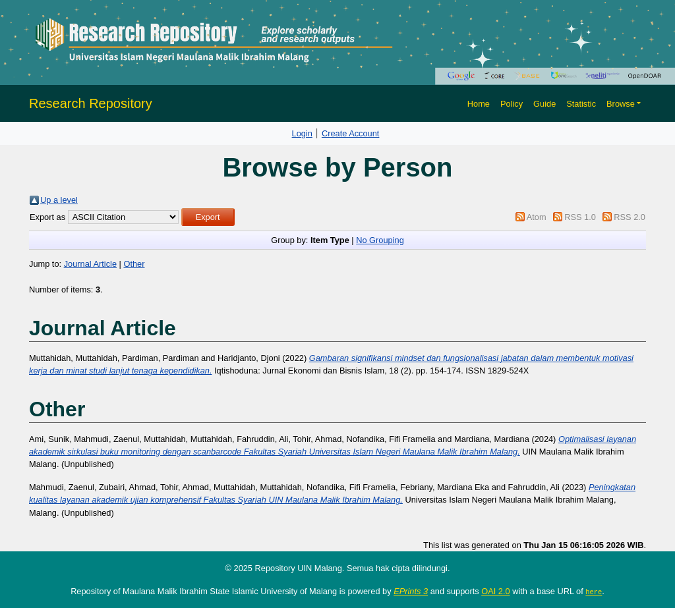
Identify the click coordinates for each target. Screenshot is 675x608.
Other (133, 264)
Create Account (351, 133)
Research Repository (90, 103)
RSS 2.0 (629, 217)
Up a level (59, 200)
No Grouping (380, 240)
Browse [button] (620, 104)
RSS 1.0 (580, 217)
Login (302, 133)
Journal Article (90, 264)
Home (478, 104)
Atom (536, 217)
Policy (511, 104)
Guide (544, 104)
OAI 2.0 (495, 591)
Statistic (581, 104)
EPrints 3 (411, 591)
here (593, 591)
